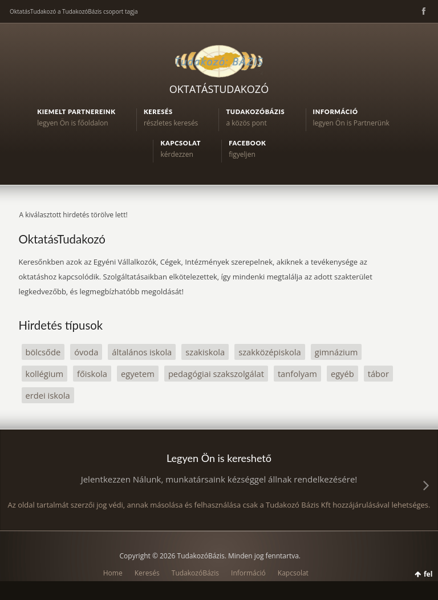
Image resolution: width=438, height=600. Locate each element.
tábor (378, 373)
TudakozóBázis (195, 573)
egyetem (138, 373)
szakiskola (205, 352)
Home (113, 573)
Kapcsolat (293, 573)
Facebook (422, 11)
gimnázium (336, 352)
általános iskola (142, 352)
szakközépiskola (269, 352)
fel (428, 574)
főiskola (92, 373)
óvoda (86, 352)
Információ (248, 573)
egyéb (342, 373)
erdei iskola (48, 395)
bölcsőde (43, 352)
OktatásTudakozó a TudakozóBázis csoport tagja (74, 11)
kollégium (45, 373)
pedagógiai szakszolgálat (216, 373)
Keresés (147, 573)
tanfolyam (297, 373)
